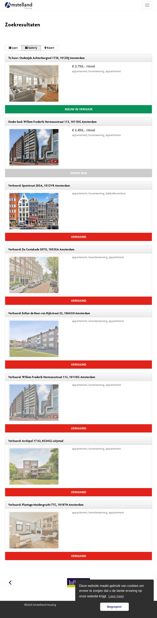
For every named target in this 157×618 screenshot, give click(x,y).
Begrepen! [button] (114, 606)
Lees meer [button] (116, 596)
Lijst (13, 48)
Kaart (49, 48)
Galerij (31, 48)
